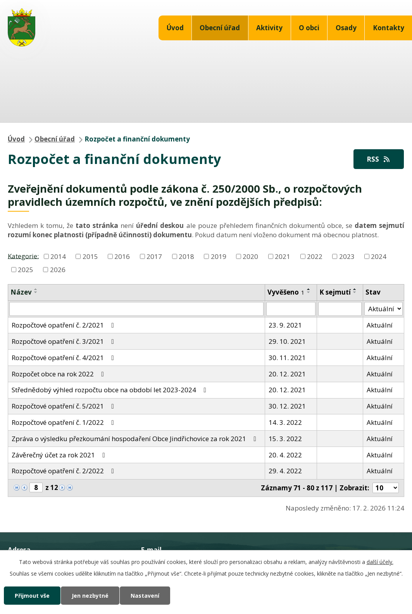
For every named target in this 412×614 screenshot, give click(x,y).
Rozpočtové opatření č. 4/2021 (64, 357)
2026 (58, 269)
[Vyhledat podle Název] (136, 309)
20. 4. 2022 (285, 454)
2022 (314, 256)
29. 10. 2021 (287, 341)
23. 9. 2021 (285, 325)
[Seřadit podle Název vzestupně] (36, 289)
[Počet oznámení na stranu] (385, 488)
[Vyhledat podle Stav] (383, 309)
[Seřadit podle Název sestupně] (36, 292)
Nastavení (145, 595)
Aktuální (380, 325)
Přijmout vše (32, 595)
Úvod (175, 27)
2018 (186, 256)
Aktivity (269, 27)
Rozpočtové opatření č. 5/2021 (64, 406)
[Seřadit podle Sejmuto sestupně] (355, 292)
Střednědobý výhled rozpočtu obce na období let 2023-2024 (110, 389)
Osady (346, 27)
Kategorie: (23, 255)
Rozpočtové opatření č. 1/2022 (64, 422)
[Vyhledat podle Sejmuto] (340, 309)
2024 (378, 256)
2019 (218, 256)
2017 (154, 256)
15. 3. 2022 (285, 438)
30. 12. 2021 (287, 406)
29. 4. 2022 (285, 470)
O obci (309, 27)
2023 (347, 256)
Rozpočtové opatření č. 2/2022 (64, 470)
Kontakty (388, 27)
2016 (122, 256)
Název (21, 292)
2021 (282, 256)
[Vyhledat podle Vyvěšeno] (290, 309)
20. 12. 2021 (287, 373)
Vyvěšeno (286, 292)
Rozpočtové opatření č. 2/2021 (64, 325)
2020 (250, 256)
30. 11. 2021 (287, 357)
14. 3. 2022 (285, 422)
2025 (25, 269)
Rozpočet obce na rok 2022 (59, 373)
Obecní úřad (220, 27)
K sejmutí (335, 292)
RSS (379, 159)
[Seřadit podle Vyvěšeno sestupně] (309, 292)
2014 (58, 256)
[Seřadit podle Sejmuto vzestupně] (355, 289)
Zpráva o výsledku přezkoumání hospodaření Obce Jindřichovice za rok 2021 (135, 438)
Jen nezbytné (90, 595)
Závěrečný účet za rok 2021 (60, 454)
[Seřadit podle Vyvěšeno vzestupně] (309, 289)
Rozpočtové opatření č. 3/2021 (64, 341)
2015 (90, 256)
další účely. (380, 562)
